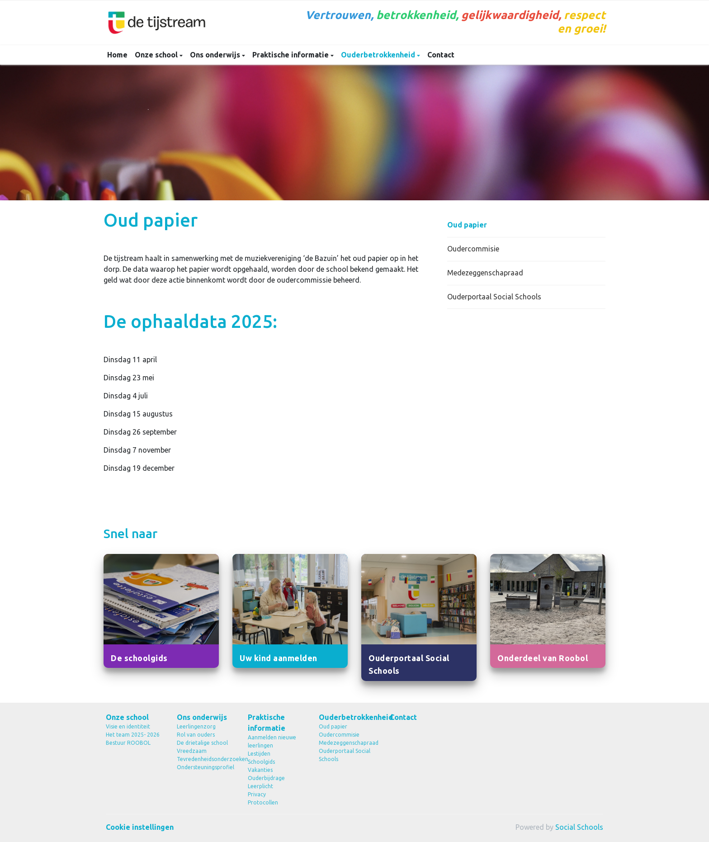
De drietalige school (202, 743)
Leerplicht (260, 786)
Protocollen (263, 802)
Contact (440, 55)
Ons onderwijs (216, 55)
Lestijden (259, 754)
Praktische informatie (291, 55)
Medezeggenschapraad (485, 273)
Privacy (257, 794)
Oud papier (467, 225)
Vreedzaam (192, 751)
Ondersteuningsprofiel (205, 767)
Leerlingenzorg (196, 726)
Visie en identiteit (128, 726)
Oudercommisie (473, 249)
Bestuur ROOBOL (128, 743)
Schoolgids (261, 762)
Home (117, 55)
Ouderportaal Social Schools (494, 297)
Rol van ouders (196, 735)
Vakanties (260, 770)
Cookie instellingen (140, 827)
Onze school (157, 55)
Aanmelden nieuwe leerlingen (272, 741)
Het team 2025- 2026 (133, 735)
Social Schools (579, 827)
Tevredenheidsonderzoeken (205, 759)
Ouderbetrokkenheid (379, 55)
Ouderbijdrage (266, 778)
